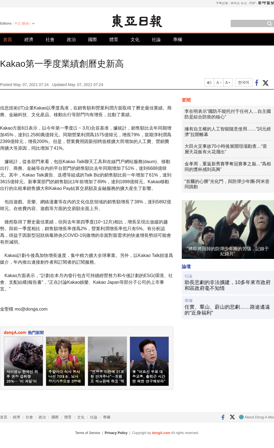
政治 (71, 39)
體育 (113, 39)
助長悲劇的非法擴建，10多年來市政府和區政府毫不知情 (228, 285)
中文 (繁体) (22, 23)
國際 (92, 39)
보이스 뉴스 (239, 3)
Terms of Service (87, 433)
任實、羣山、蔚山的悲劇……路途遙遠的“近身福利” (227, 310)
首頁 (7, 39)
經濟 (28, 39)
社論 (156, 39)
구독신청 (222, 3)
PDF (252, 3)
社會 (50, 39)
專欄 (177, 39)
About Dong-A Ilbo (256, 417)
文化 (135, 39)
